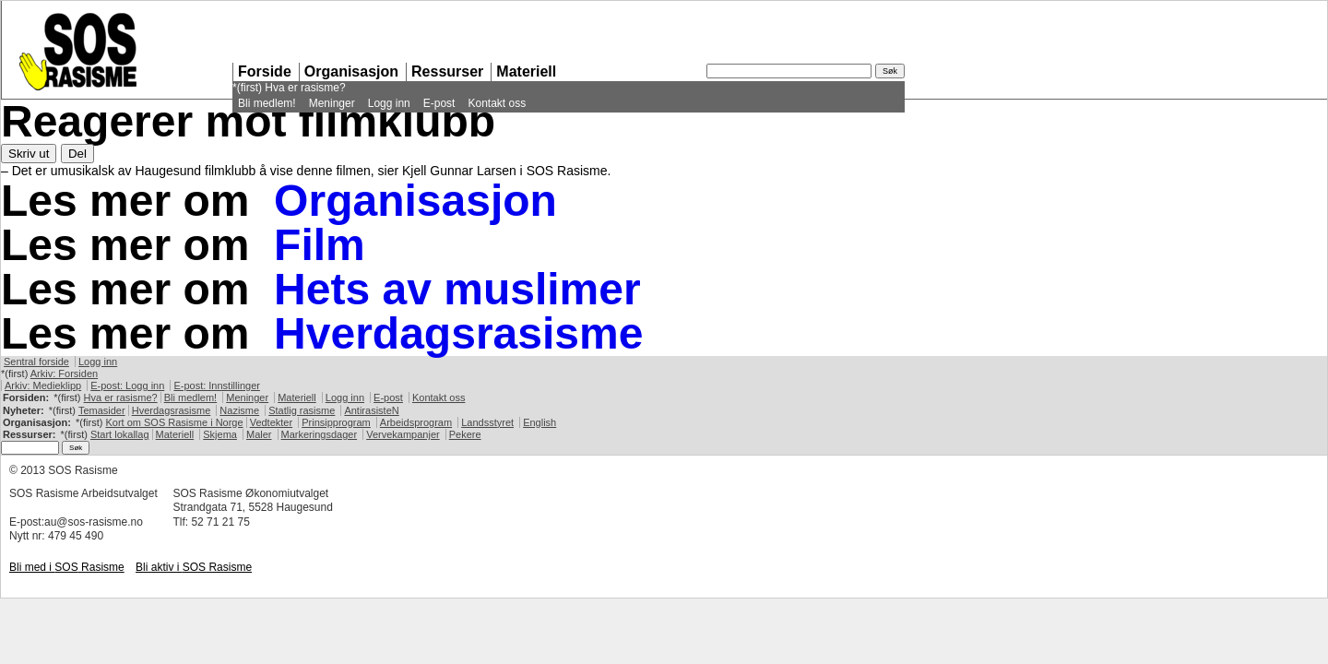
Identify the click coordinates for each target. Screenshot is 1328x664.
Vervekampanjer (403, 434)
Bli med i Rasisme (67, 567)
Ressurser (447, 71)
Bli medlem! (267, 103)
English (539, 422)
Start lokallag (119, 434)
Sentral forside (36, 361)
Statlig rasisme (301, 410)
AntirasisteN (371, 410)
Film (319, 244)
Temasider (101, 410)
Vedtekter (271, 422)
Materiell (526, 71)
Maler (259, 434)
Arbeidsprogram (416, 422)
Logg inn (389, 103)
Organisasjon (351, 71)
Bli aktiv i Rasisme (194, 567)
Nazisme (239, 410)
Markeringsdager (319, 434)
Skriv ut (28, 153)
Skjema (220, 434)
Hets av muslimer (457, 289)
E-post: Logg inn (127, 385)
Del (77, 153)
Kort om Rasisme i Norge (174, 422)
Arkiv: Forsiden (64, 373)
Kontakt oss (497, 103)
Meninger (332, 103)
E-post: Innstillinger (216, 385)
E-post (439, 103)
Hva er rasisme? (305, 87)
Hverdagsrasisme (458, 333)
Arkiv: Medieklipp (43, 385)
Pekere (465, 434)
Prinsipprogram (336, 422)
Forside (264, 71)
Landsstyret (487, 422)
